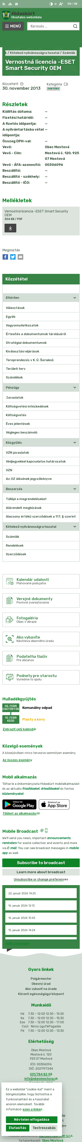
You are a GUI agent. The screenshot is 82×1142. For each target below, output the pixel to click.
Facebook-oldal (41, 1069)
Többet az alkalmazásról (21, 800)
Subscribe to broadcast (41, 849)
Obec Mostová (52, 1127)
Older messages (18, 929)
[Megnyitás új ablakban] (74, 284)
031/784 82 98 (41, 1060)
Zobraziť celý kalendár (19, 715)
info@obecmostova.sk (41, 1065)
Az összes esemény (17, 746)
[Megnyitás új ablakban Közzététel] (74, 274)
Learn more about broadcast (41, 858)
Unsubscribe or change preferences (41, 866)
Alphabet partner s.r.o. (56, 1122)
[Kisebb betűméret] (56, 4)
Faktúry (53, 75)
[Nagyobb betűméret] (61, 4)
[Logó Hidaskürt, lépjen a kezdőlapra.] (41, 15)
